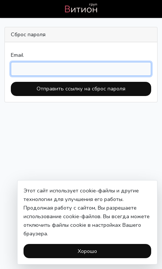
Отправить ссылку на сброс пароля (81, 88)
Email (17, 55)
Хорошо (87, 251)
